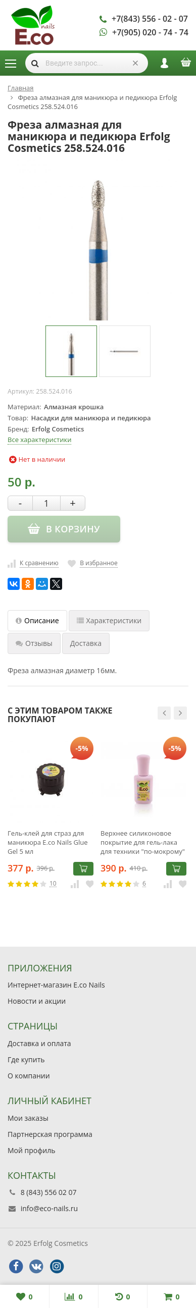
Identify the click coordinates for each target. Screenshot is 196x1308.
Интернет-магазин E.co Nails (56, 985)
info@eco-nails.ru (49, 1208)
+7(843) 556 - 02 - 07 (150, 18)
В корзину (83, 868)
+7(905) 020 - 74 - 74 (150, 32)
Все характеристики (39, 439)
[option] (71, 351)
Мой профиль (31, 1150)
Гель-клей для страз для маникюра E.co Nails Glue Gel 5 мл (48, 842)
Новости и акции (37, 1001)
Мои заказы (28, 1118)
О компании (29, 1075)
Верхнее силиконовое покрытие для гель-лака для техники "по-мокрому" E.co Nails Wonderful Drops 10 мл (143, 842)
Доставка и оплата (39, 1043)
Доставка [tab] (86, 643)
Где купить (26, 1059)
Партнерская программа (50, 1134)
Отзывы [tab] (34, 643)
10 (53, 884)
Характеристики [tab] (109, 620)
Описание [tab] (37, 620)
